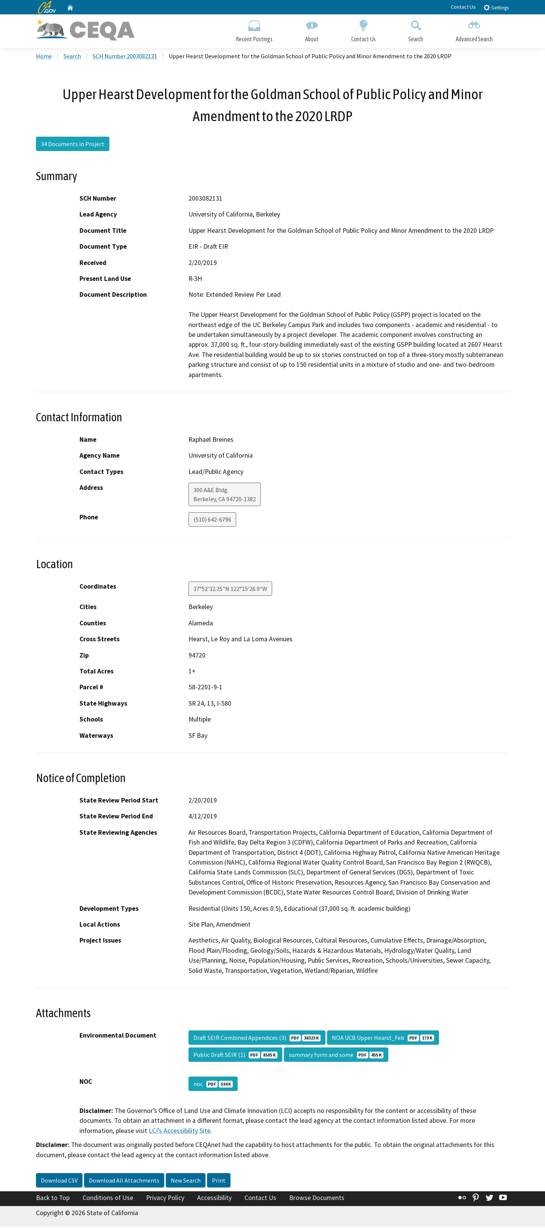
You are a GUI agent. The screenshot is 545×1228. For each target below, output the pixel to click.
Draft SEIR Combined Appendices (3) (257, 1039)
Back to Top (53, 1199)
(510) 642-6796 (212, 520)
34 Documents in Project (72, 145)
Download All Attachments (124, 1181)
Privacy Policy (165, 1199)
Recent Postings (254, 29)
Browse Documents (316, 1199)
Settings (496, 7)
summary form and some (336, 1056)
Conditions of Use (108, 1199)
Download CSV (59, 1181)
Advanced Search (474, 29)
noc (213, 1085)
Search (416, 29)
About (312, 29)
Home (44, 57)
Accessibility (214, 1199)
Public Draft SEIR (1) (235, 1056)
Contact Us (463, 6)
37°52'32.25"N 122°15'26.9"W (230, 590)
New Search (186, 1181)
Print (219, 1181)
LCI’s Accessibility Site (179, 1132)
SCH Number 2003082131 (125, 57)
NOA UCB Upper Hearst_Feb (383, 1039)
